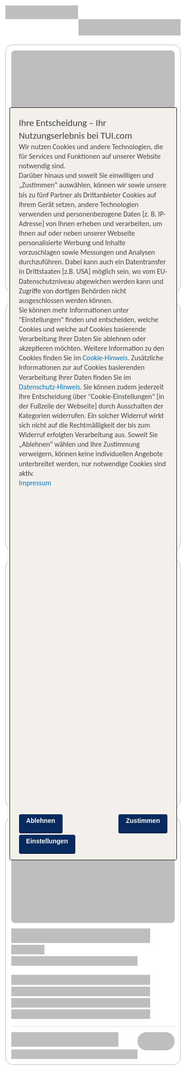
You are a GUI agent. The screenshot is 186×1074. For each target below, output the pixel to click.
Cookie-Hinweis (104, 357)
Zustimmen (143, 820)
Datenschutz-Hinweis (49, 387)
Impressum (35, 483)
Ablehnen (40, 820)
